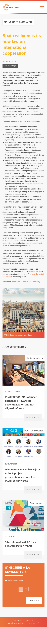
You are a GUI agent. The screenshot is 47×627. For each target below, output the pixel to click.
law (25, 335)
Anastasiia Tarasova (20, 282)
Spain (30, 335)
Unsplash (35, 282)
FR (26, 589)
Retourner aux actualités (18, 22)
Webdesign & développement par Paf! (23, 623)
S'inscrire (33, 601)
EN (21, 589)
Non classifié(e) (10, 66)
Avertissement (20, 621)
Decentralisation (16, 335)
